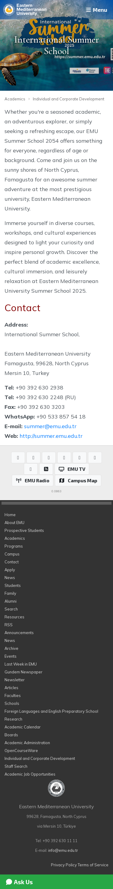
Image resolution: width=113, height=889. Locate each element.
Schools (12, 703)
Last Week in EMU (21, 664)
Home (10, 514)
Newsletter (15, 679)
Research (13, 719)
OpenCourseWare (21, 750)
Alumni (11, 601)
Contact (12, 561)
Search (11, 609)
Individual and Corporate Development (68, 98)
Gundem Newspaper (23, 671)
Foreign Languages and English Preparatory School (51, 711)
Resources (14, 616)
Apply (10, 569)
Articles (11, 687)
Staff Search (16, 766)
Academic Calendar (23, 727)
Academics (15, 98)
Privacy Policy (64, 864)
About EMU (14, 522)
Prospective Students (24, 530)
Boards (11, 734)
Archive (11, 648)
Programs (14, 546)
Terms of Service (93, 864)
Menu (96, 9)
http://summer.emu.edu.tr (51, 435)
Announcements (19, 632)
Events (11, 656)
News (10, 577)
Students (13, 585)
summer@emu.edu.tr (50, 426)
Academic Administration (27, 742)
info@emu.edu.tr (63, 850)
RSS (9, 624)
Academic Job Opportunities (30, 774)
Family (10, 593)
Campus (12, 554)
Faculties (13, 695)
